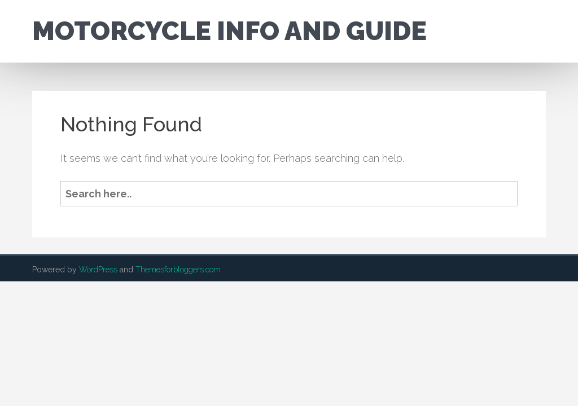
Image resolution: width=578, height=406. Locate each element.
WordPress (98, 269)
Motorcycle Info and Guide (229, 31)
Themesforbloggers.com (178, 269)
